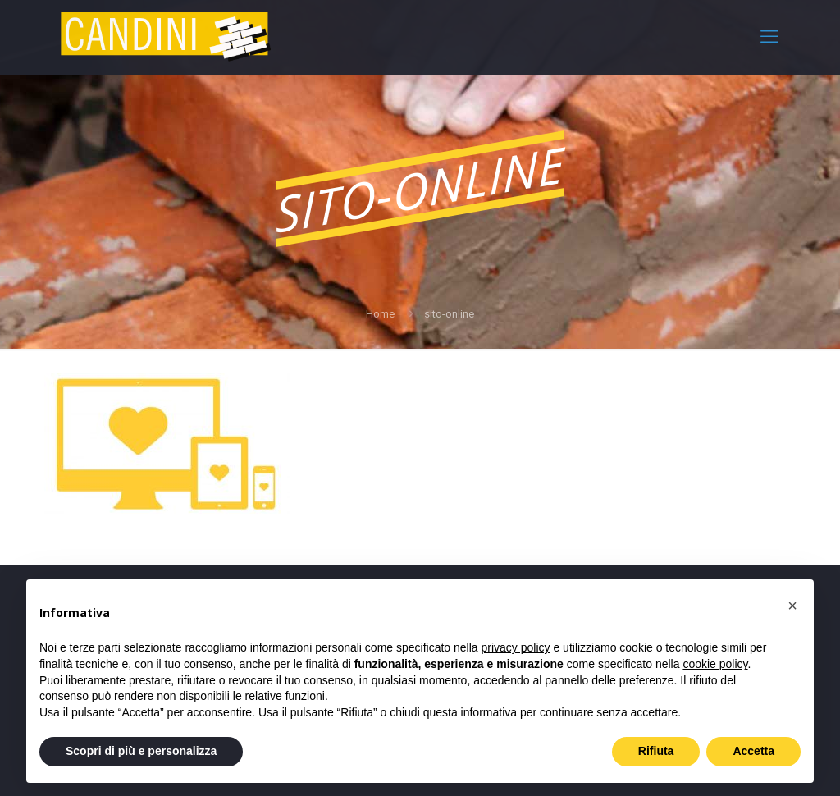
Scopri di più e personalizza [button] (141, 750)
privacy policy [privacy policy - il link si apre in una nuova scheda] (516, 647)
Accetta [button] (753, 750)
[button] (792, 605)
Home (380, 314)
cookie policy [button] (714, 663)
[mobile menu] (769, 37)
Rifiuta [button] (656, 750)
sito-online (449, 314)
